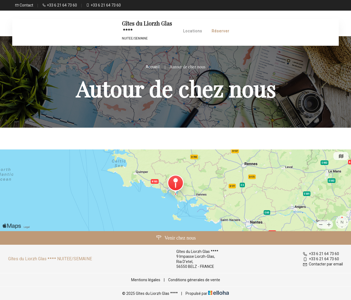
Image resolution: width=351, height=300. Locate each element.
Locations (192, 31)
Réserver (220, 31)
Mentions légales (145, 280)
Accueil (152, 66)
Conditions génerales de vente (194, 280)
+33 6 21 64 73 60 (321, 254)
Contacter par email (323, 264)
